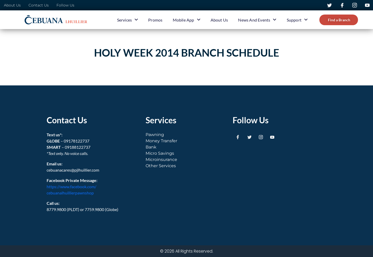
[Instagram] (261, 137)
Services (127, 19)
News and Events (257, 19)
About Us (219, 19)
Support (297, 19)
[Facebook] (238, 137)
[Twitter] (249, 137)
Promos (155, 19)
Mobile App (186, 19)
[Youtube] (272, 137)
